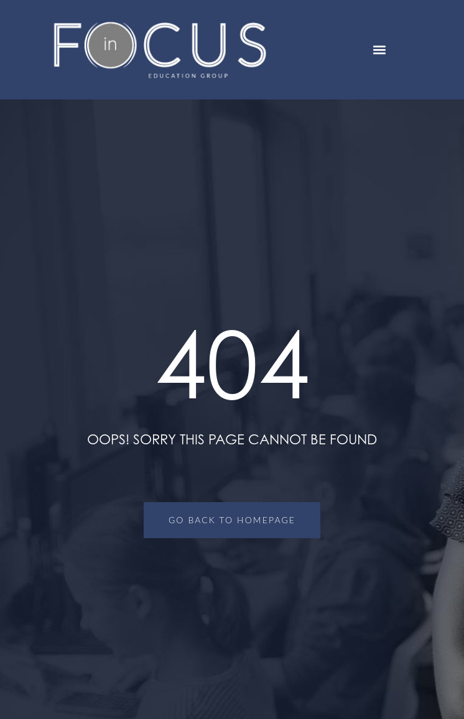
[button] (379, 50)
